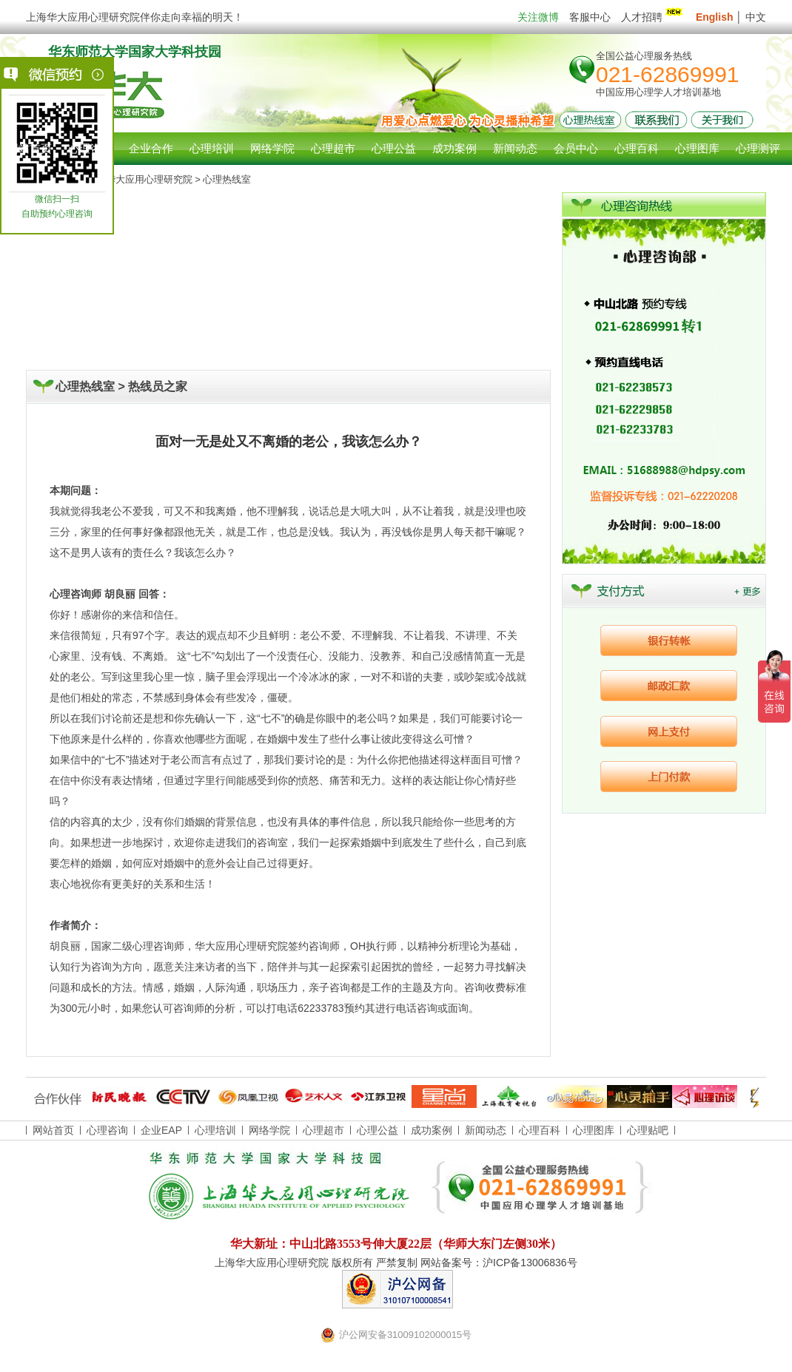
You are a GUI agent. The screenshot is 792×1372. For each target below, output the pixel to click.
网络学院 (269, 1130)
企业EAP (161, 1130)
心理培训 (215, 1130)
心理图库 (593, 1130)
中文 (755, 17)
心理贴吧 (647, 1130)
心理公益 (377, 1130)
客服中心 (590, 17)
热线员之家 (157, 386)
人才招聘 (653, 17)
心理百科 (539, 1130)
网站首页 (29, 148)
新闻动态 (485, 1130)
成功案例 (431, 1130)
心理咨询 (90, 148)
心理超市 (323, 1130)
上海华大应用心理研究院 (139, 179)
